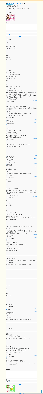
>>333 (7, 124)
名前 (6, 378)
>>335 (7, 83)
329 (6, 186)
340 (6, 101)
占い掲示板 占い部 (22, 393)
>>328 (7, 178)
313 (6, 312)
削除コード (8, 34)
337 (6, 139)
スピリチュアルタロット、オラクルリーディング (14, 3)
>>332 (7, 140)
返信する (34, 49)
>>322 (7, 209)
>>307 (7, 357)
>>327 (7, 198)
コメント (8, 23)
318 (6, 285)
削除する (36, 49)
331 (6, 167)
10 (15, 38)
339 (6, 120)
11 (16, 38)
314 (6, 309)
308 (6, 356)
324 (6, 238)
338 (6, 123)
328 (6, 197)
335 (6, 153)
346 (6, 50)
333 (6, 159)
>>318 (7, 239)
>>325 (7, 187)
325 (6, 235)
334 (6, 156)
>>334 (7, 102)
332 (6, 164)
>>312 (7, 292)
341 (6, 82)
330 (6, 177)
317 (6, 291)
